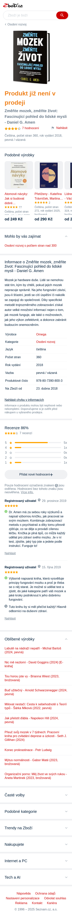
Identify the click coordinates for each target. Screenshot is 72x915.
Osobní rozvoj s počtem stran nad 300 (30, 245)
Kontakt (37, 903)
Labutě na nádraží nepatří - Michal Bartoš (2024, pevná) (33, 650)
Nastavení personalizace (23, 898)
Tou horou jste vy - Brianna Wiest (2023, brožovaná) (32, 678)
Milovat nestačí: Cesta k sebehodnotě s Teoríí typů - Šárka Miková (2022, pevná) (36, 706)
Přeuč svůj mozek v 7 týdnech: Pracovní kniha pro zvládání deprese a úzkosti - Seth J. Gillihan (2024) (36, 736)
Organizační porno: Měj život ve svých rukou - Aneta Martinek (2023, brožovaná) (36, 776)
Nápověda (24, 893)
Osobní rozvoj (16, 24)
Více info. (27, 492)
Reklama (21, 903)
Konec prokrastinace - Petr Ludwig (28, 750)
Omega (41, 334)
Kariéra (52, 903)
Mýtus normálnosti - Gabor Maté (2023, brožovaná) (31, 762)
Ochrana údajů (45, 893)
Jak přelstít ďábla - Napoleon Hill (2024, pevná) (32, 720)
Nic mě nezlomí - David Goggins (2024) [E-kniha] (34, 664)
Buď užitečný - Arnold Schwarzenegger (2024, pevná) (36, 692)
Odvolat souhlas (55, 898)
